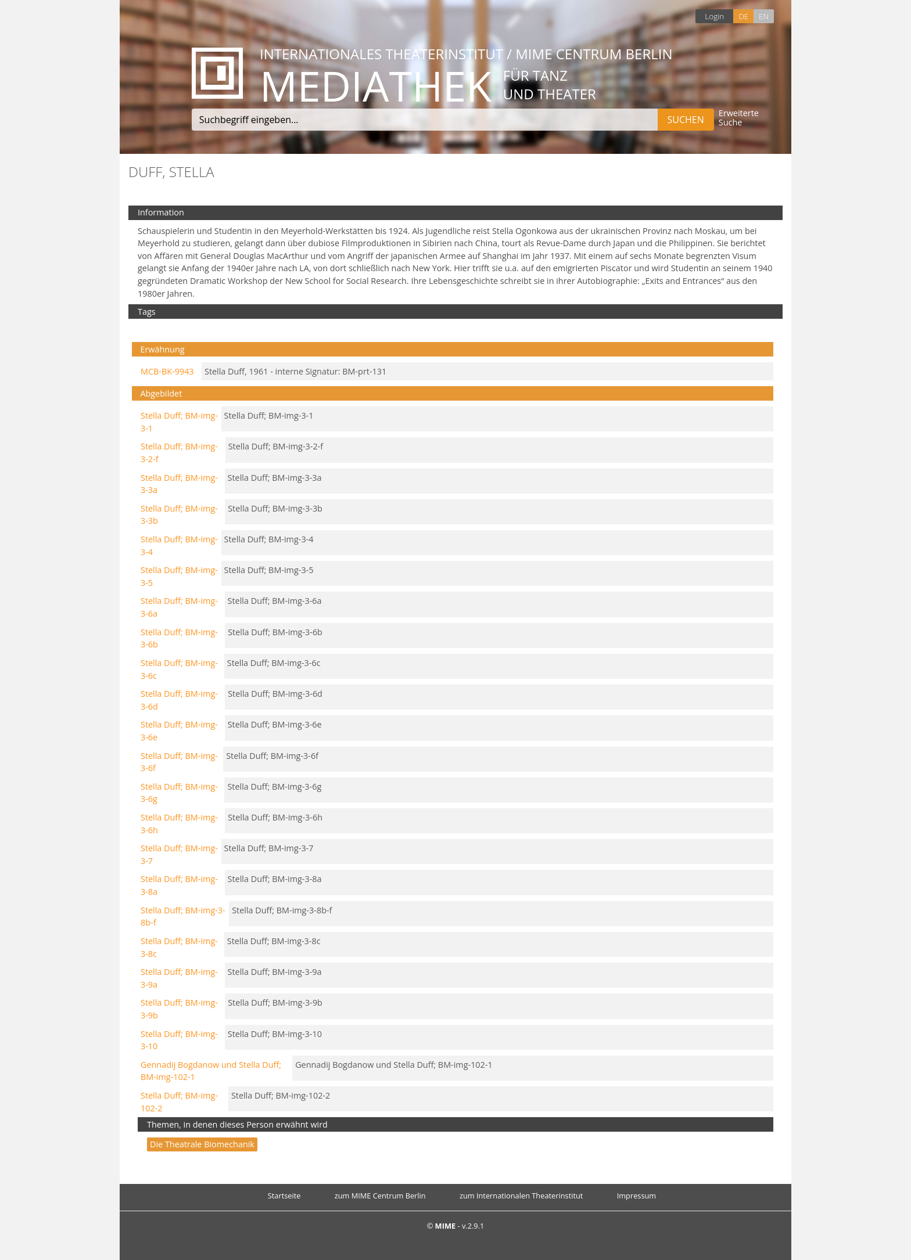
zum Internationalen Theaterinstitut (521, 1195)
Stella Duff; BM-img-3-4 (269, 539)
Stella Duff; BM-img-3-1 (269, 415)
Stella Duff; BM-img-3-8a (275, 878)
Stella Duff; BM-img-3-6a (275, 600)
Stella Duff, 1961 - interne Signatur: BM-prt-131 (295, 371)
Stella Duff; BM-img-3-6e (275, 724)
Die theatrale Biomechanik (202, 1144)
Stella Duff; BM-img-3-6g (274, 786)
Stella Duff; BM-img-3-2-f (275, 446)
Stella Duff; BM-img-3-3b (275, 508)
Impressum (637, 1195)
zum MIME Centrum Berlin (380, 1195)
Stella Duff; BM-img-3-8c (274, 940)
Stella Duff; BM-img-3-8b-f (282, 910)
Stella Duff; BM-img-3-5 (269, 569)
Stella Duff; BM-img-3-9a (275, 971)
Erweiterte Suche (739, 118)
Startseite (284, 1195)
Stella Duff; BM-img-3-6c (274, 662)
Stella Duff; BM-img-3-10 (275, 1033)
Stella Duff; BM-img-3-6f (272, 755)
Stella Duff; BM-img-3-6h (275, 817)
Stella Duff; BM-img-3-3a (275, 477)
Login (714, 15)
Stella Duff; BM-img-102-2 (280, 1095)
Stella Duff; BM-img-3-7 (269, 848)
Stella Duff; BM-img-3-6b (275, 632)
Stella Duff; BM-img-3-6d (275, 693)
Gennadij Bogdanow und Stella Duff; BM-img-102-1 (394, 1064)
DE (743, 15)
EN (764, 15)
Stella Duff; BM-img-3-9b (275, 1002)
